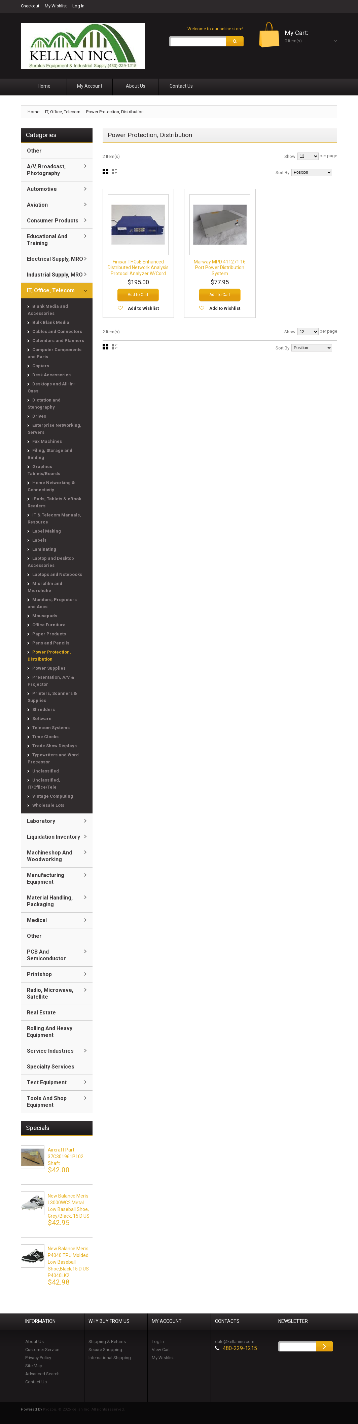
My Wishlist (56, 5)
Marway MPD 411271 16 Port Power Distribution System (220, 267)
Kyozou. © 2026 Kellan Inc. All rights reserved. (84, 1409)
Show (289, 156)
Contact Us (36, 1381)
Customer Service (42, 1349)
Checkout (30, 5)
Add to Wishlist (143, 314)
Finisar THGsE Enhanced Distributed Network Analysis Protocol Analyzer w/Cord (138, 270)
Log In (78, 5)
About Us (34, 1341)
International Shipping (109, 1357)
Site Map (33, 1365)
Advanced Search (42, 1373)
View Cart (161, 1349)
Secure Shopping (105, 1349)
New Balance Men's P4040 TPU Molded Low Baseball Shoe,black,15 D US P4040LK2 (68, 1262)
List (114, 171)
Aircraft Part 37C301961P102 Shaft (65, 1156)
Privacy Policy (38, 1357)
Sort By (282, 172)
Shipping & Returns (107, 1341)
